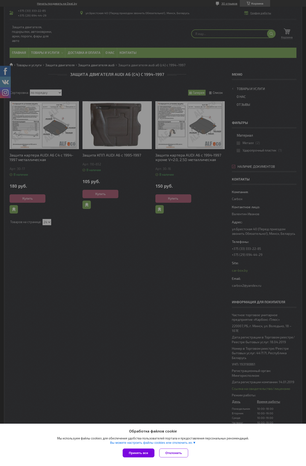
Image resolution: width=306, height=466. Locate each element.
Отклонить (173, 453)
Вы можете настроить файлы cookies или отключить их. (151, 442)
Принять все (138, 453)
